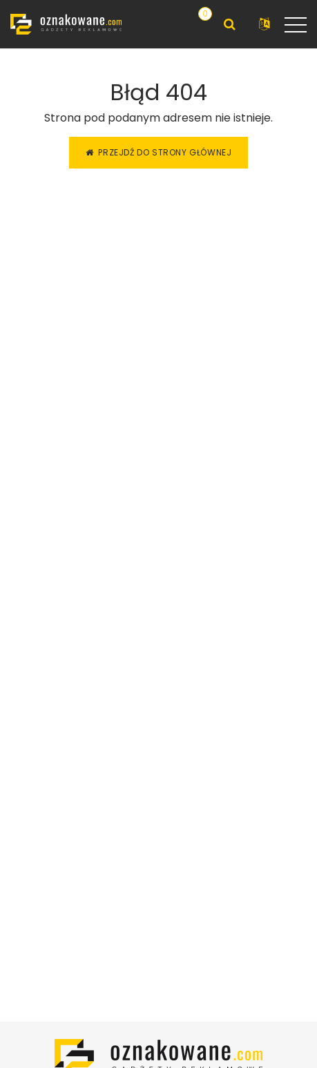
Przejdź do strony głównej (159, 152)
